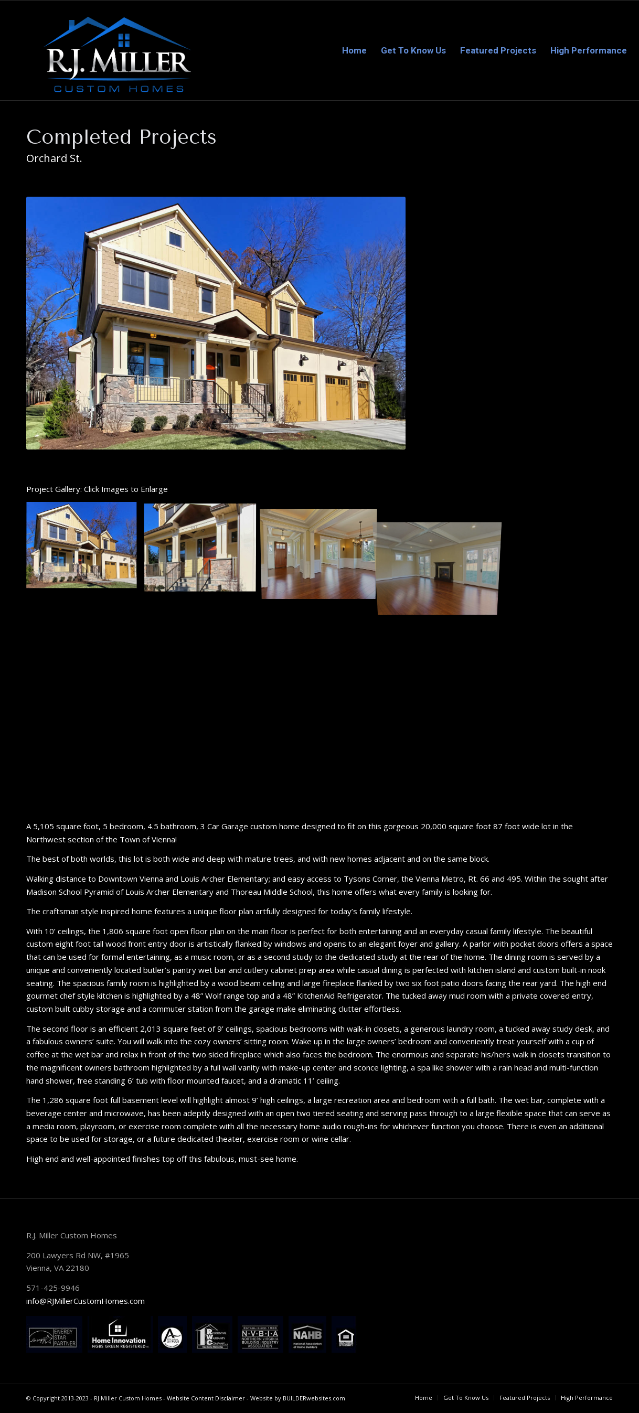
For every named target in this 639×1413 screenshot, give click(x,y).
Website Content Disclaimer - (208, 1398)
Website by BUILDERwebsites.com (297, 1398)
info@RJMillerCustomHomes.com (85, 1301)
